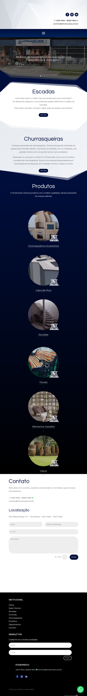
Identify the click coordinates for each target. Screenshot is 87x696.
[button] (80, 689)
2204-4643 (20, 670)
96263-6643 (72, 21)
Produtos (13, 621)
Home (11, 605)
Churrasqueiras (15, 618)
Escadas (12, 611)
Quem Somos (15, 608)
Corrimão (13, 615)
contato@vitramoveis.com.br (65, 24)
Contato (12, 628)
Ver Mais (43, 115)
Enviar (73, 557)
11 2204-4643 (59, 21)
